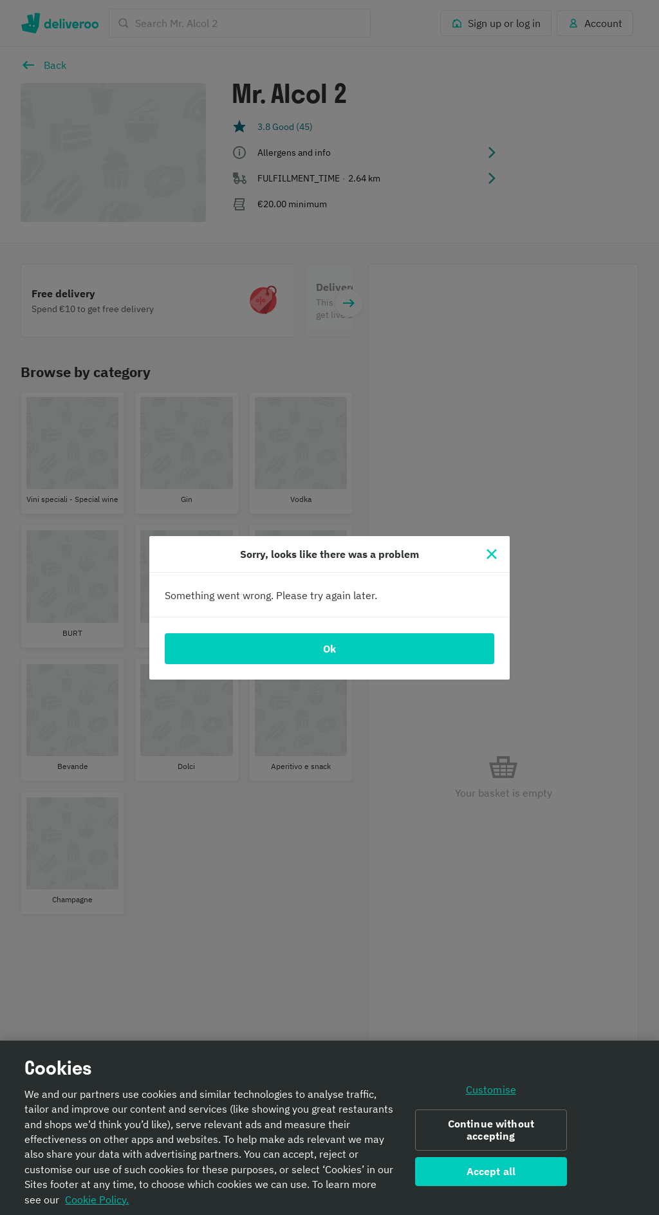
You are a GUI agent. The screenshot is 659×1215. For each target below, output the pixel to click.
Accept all (491, 1175)
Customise (491, 1093)
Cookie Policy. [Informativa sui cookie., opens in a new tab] (97, 1203)
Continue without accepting (491, 1134)
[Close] (491, 554)
